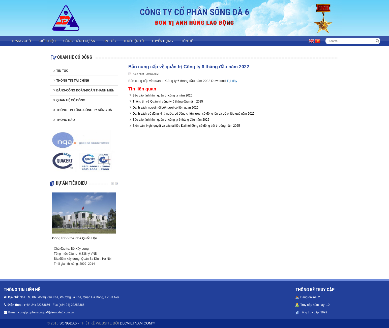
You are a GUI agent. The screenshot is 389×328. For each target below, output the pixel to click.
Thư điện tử (133, 41)
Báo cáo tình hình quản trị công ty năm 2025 (162, 95)
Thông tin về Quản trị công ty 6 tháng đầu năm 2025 (168, 101)
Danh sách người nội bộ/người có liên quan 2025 (165, 107)
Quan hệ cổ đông (70, 100)
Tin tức (109, 41)
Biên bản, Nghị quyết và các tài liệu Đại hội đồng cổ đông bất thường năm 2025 (186, 125)
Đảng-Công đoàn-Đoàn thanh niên (85, 90)
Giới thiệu (47, 41)
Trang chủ (21, 41)
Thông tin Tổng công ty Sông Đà (84, 110)
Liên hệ (187, 41)
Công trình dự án (79, 41)
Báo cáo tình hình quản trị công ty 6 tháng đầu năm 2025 (171, 119)
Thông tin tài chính (72, 80)
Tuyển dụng (162, 41)
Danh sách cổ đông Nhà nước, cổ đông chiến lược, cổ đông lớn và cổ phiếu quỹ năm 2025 (193, 113)
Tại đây (232, 81)
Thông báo (65, 120)
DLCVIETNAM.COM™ (137, 323)
